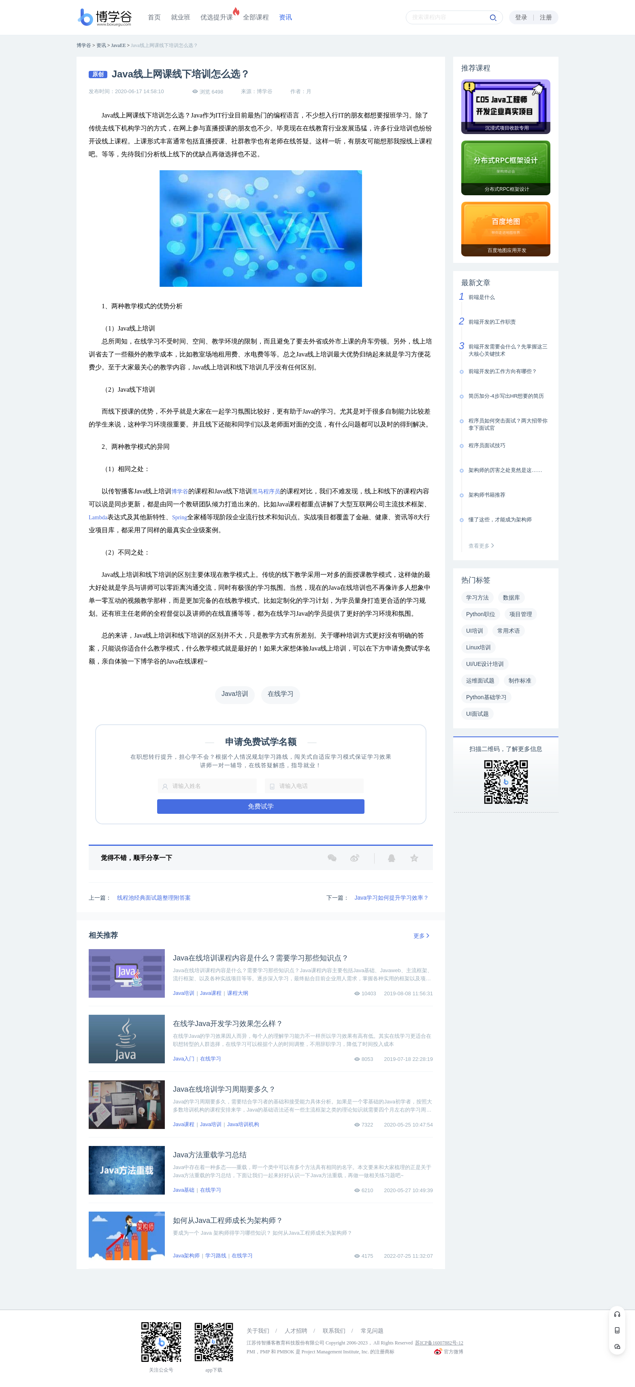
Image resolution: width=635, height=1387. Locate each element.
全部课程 (256, 17)
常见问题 (372, 1331)
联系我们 (334, 1331)
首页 (154, 17)
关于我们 (258, 1331)
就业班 (180, 17)
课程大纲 (237, 993)
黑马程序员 (266, 492)
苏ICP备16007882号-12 (439, 1343)
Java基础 (183, 1190)
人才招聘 (296, 1331)
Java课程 (211, 993)
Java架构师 (186, 1256)
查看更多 (483, 546)
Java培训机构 (243, 1124)
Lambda (98, 517)
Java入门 (183, 1059)
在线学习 (210, 1059)
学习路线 (215, 1256)
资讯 (285, 17)
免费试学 (261, 806)
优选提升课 (216, 17)
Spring (179, 517)
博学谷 (179, 492)
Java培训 (183, 993)
